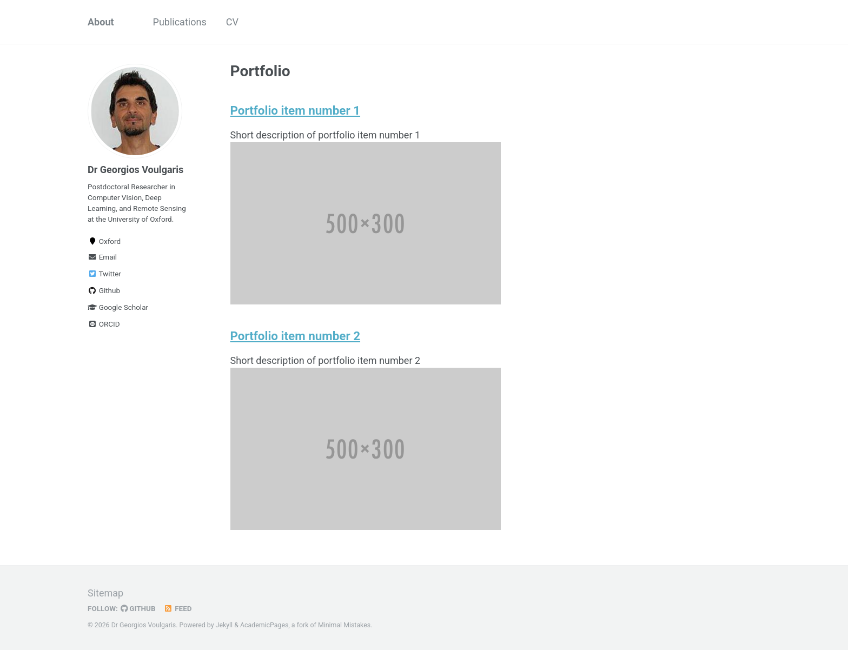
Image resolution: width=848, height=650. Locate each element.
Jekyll (224, 625)
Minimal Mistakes (344, 625)
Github (104, 290)
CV (232, 22)
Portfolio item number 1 (295, 110)
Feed (178, 608)
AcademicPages (264, 625)
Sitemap (105, 593)
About (101, 22)
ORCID (104, 324)
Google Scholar (118, 307)
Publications (180, 22)
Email (102, 257)
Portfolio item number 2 (295, 336)
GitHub (138, 608)
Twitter (104, 273)
